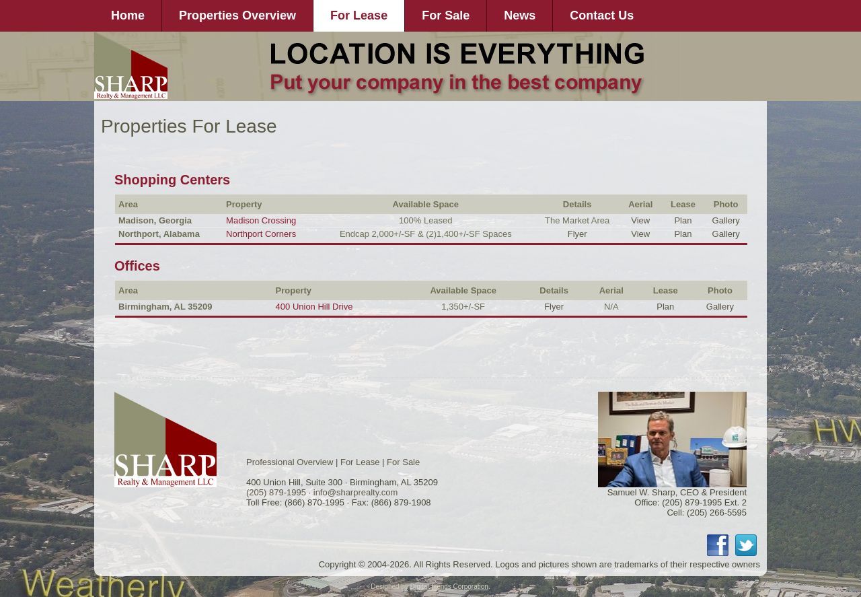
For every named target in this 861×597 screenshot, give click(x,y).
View (640, 220)
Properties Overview (237, 15)
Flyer (577, 234)
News (519, 15)
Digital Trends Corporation (449, 586)
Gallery (726, 220)
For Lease (358, 15)
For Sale (446, 15)
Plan (682, 220)
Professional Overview (289, 462)
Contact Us (602, 15)
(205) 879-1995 (276, 492)
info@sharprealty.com (355, 492)
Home (128, 15)
